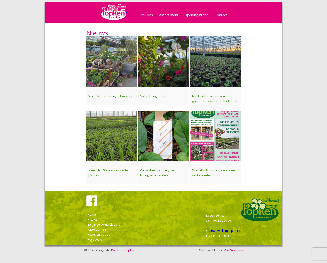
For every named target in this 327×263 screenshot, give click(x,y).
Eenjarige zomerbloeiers (103, 225)
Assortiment (168, 15)
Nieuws (92, 219)
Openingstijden (197, 15)
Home (91, 214)
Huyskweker (95, 240)
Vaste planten (96, 230)
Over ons (146, 15)
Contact (221, 15)
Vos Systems (233, 250)
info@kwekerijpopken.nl (225, 231)
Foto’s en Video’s (98, 235)
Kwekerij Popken (123, 250)
